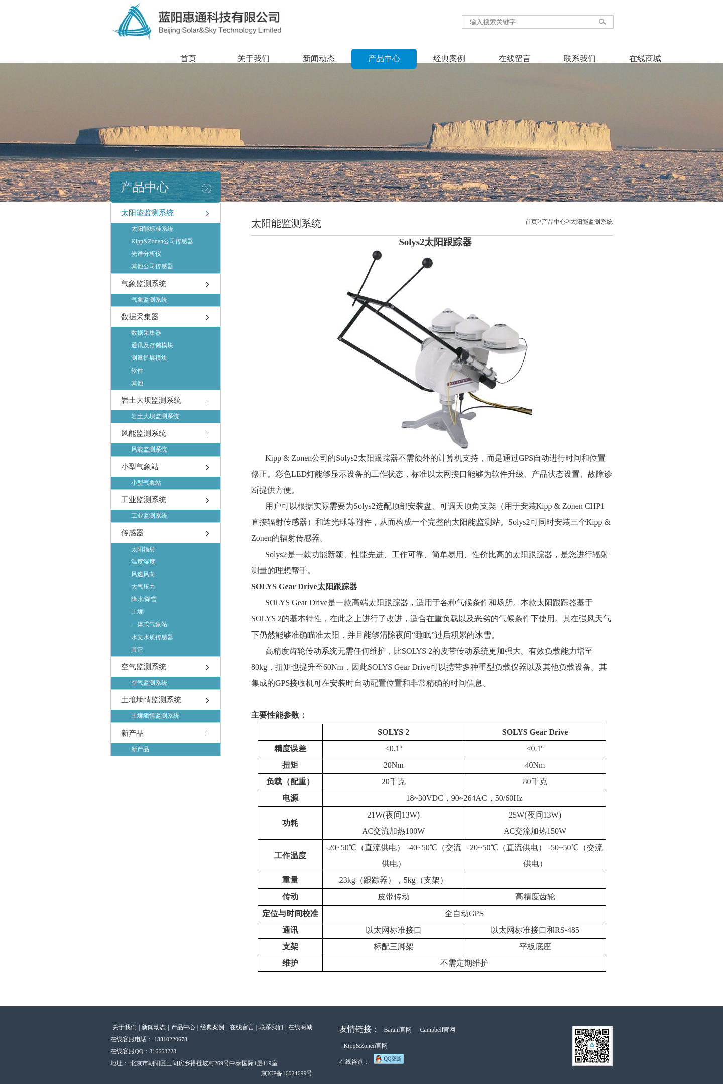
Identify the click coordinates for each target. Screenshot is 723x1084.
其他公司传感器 (152, 266)
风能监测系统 (143, 433)
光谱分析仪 (146, 253)
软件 (137, 370)
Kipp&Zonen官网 (365, 1045)
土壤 (137, 611)
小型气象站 (140, 467)
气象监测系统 (143, 284)
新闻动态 (319, 58)
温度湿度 (143, 561)
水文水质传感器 (152, 637)
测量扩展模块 (149, 358)
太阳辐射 (143, 549)
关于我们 (253, 58)
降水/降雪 (144, 599)
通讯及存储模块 (152, 345)
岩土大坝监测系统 (151, 400)
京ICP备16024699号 (287, 1073)
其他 (137, 383)
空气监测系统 (143, 667)
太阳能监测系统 (147, 213)
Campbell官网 (437, 1029)
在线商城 (645, 58)
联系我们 (580, 58)
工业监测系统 (143, 500)
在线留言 (515, 58)
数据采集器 (140, 317)
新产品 (132, 733)
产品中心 (384, 58)
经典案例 (449, 58)
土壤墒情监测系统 (151, 700)
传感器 (132, 533)
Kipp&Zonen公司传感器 (162, 241)
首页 (188, 58)
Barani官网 (398, 1029)
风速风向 (143, 574)
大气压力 (143, 586)
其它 (137, 649)
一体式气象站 (149, 624)
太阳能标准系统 (152, 228)
